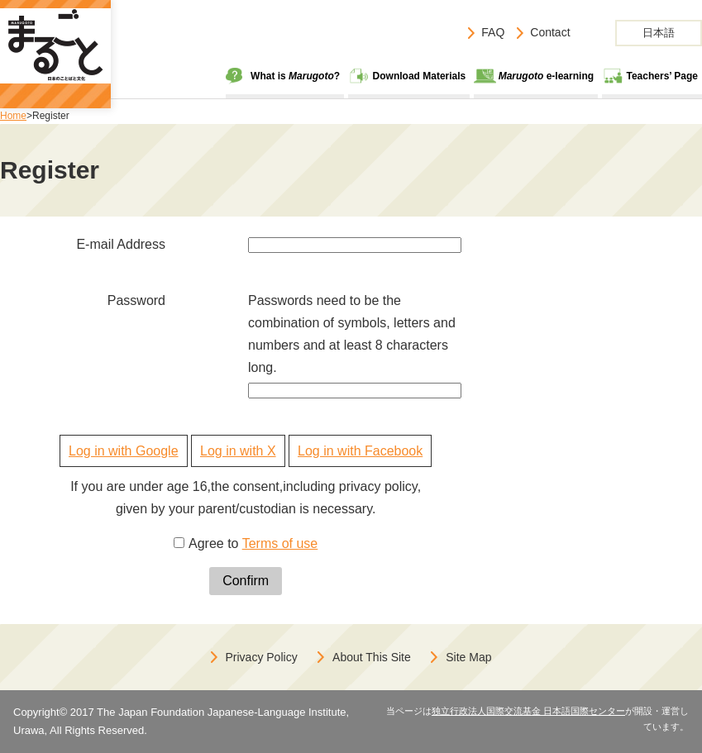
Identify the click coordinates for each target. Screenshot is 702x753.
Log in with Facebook (360, 451)
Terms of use (280, 543)
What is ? (295, 76)
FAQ (492, 32)
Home (13, 116)
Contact (550, 32)
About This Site (371, 657)
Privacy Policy (262, 657)
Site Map (468, 657)
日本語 (658, 32)
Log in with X (238, 451)
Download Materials (419, 76)
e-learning (546, 76)
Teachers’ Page (663, 76)
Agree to (253, 543)
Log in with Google (124, 451)
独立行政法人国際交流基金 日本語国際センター (528, 711)
